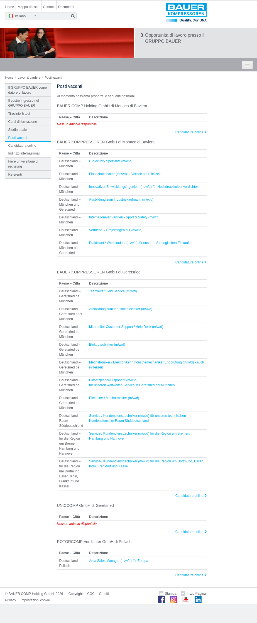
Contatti (49, 7)
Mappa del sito (28, 7)
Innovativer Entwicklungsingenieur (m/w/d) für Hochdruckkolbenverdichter (143, 187)
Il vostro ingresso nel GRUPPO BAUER (23, 103)
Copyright (75, 594)
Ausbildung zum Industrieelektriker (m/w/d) (120, 309)
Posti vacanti (17, 138)
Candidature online (189, 132)
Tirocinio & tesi (19, 114)
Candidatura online (22, 146)
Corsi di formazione (22, 122)
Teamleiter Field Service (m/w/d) (113, 291)
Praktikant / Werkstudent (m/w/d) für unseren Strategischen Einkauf (139, 243)
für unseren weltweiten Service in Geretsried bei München (132, 385)
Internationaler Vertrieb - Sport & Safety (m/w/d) (124, 217)
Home (9, 7)
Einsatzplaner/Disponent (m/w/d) (113, 380)
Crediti (104, 594)
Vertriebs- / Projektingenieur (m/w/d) (115, 230)
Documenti (66, 7)
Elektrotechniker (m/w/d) (107, 345)
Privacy (10, 600)
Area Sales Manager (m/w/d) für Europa (118, 561)
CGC (91, 594)
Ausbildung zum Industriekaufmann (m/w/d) (121, 199)
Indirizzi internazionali (24, 153)
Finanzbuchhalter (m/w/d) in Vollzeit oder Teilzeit (125, 174)
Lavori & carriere (29, 77)
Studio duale (17, 130)
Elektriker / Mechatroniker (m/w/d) (114, 398)
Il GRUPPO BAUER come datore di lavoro (27, 90)
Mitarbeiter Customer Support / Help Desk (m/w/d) (126, 327)
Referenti (15, 174)
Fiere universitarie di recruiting (23, 164)
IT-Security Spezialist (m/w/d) (110, 161)
